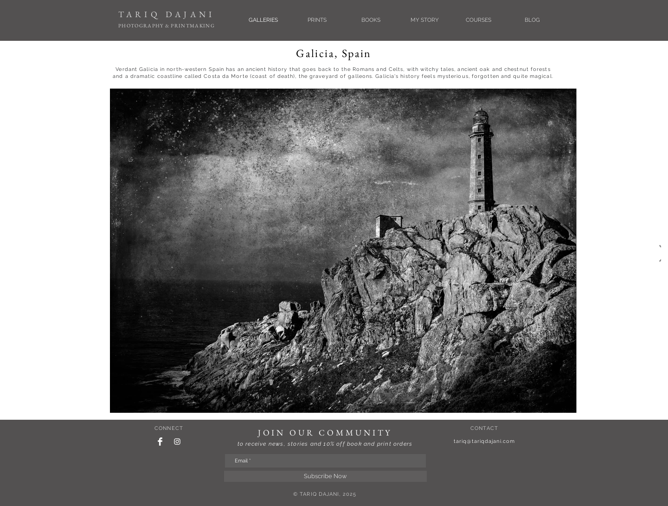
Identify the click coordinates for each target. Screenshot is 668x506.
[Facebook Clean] (160, 441)
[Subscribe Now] (325, 476)
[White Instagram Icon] (177, 441)
